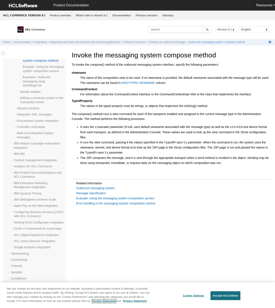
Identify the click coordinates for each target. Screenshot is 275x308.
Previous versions (147, 15)
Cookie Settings (193, 297)
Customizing (19, 259)
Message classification (91, 193)
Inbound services (28, 108)
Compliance (19, 278)
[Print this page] (270, 42)
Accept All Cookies (225, 297)
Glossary (167, 15)
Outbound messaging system (95, 188)
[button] (21, 67)
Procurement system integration (38, 120)
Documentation (121, 15)
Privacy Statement (135, 303)
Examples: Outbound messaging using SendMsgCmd (37, 81)
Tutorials (16, 266)
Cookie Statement (104, 303)
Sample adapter (30, 91)
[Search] (207, 29)
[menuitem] (60, 15)
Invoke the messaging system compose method (216, 42)
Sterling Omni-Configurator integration (39, 222)
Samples (16, 272)
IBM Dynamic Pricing (27, 193)
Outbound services (134, 42)
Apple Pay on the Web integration (36, 205)
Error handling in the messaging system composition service (115, 203)
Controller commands (31, 127)
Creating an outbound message (167, 42)
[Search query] (179, 29)
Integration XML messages (34, 114)
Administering (20, 253)
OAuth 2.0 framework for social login (38, 228)
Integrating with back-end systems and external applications (84, 42)
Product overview (60, 15)
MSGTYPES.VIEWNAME (138, 83)
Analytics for (33, 166)
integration (36, 235)
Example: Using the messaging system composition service (115, 198)
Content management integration (35, 160)
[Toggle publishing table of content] (3, 52)
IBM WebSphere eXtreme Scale (35, 199)
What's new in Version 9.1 (91, 15)
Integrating (40, 42)
